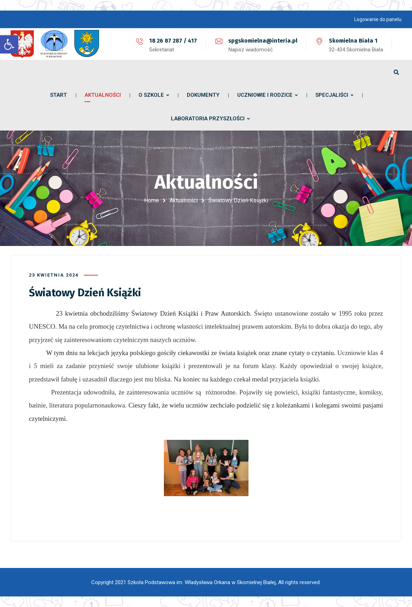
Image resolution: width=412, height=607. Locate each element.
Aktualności (184, 200)
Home (151, 200)
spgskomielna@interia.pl (262, 40)
